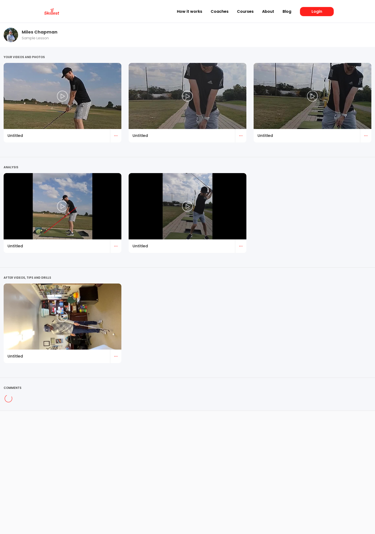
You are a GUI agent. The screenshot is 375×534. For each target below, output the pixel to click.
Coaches (220, 11)
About (268, 11)
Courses (245, 11)
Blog (287, 11)
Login (317, 11)
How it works (189, 11)
